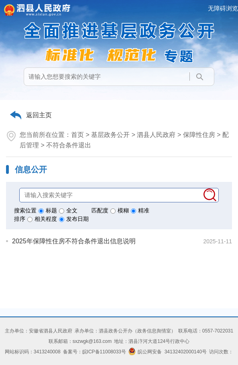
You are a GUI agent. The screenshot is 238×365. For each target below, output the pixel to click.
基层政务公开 (110, 134)
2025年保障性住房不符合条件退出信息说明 (74, 241)
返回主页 (39, 115)
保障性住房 (199, 134)
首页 (77, 134)
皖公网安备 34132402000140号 (167, 352)
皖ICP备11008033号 (104, 352)
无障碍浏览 (223, 8)
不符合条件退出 (68, 145)
